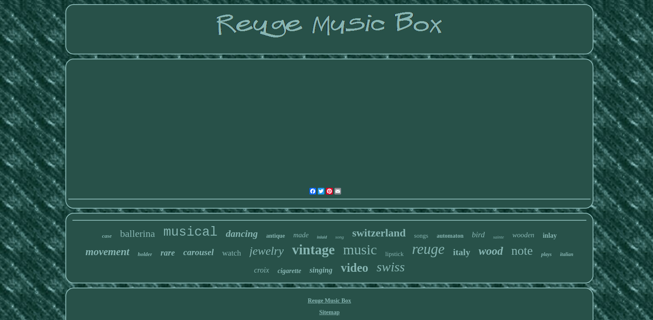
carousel (198, 252)
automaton (450, 236)
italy (462, 252)
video (354, 267)
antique (275, 236)
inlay (550, 235)
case (107, 236)
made (301, 235)
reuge (428, 249)
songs (421, 235)
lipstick (394, 254)
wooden (523, 235)
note (522, 250)
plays (546, 254)
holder (145, 254)
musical (190, 232)
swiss (390, 266)
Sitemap (329, 312)
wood (491, 251)
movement (107, 251)
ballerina (137, 233)
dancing (242, 234)
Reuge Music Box (329, 301)
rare (167, 252)
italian (566, 254)
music (360, 249)
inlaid (322, 237)
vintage (313, 249)
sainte (498, 236)
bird (478, 234)
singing (320, 270)
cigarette (289, 270)
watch (231, 253)
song (339, 236)
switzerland (379, 233)
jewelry (266, 250)
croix (261, 270)
